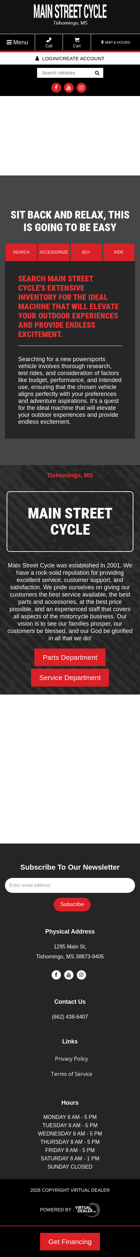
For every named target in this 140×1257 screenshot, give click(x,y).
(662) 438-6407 (70, 1017)
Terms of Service (71, 1074)
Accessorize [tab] (53, 252)
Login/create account (69, 58)
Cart (77, 42)
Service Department (70, 677)
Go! (96, 73)
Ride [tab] (119, 252)
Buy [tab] (86, 252)
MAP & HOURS (115, 42)
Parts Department (70, 657)
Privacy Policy (71, 1058)
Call (48, 42)
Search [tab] (21, 252)
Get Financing (70, 1241)
